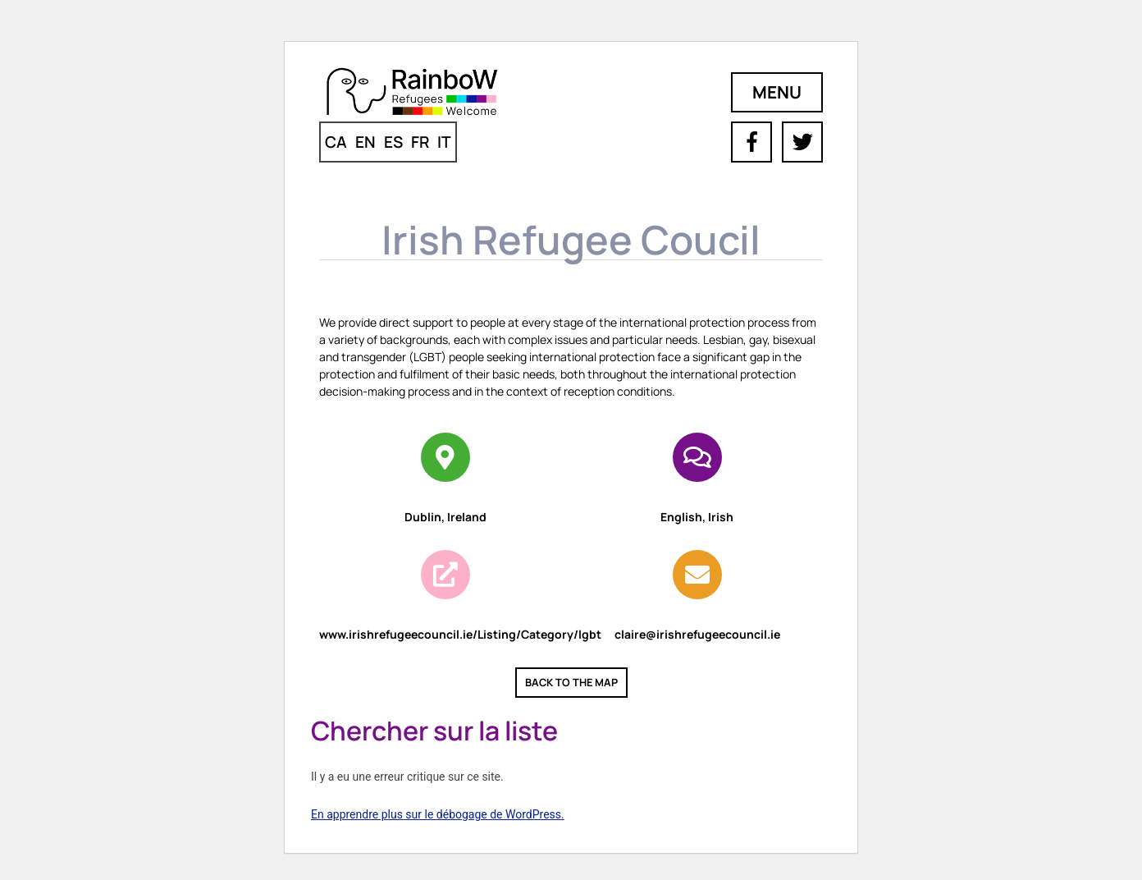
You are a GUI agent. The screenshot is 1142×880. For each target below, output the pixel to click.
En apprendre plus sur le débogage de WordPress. (437, 814)
